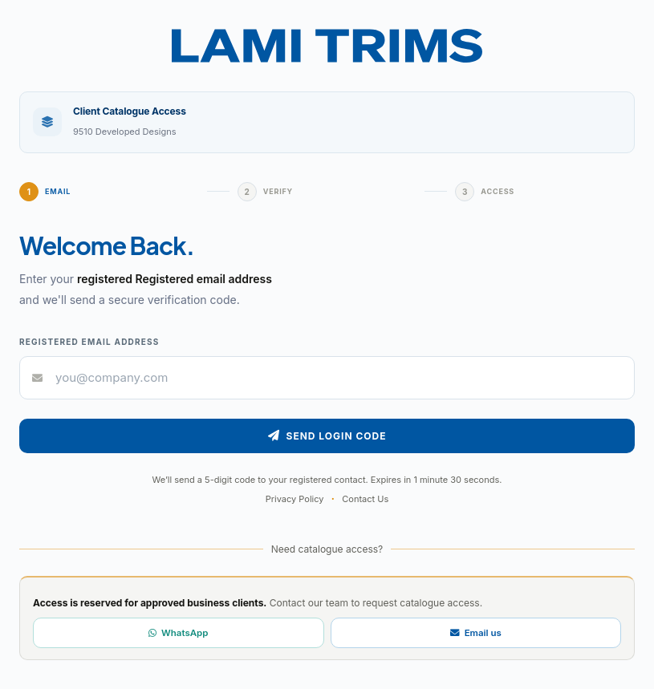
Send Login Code (327, 436)
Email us (476, 632)
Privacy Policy (295, 499)
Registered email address (89, 342)
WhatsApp (178, 632)
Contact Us (365, 499)
